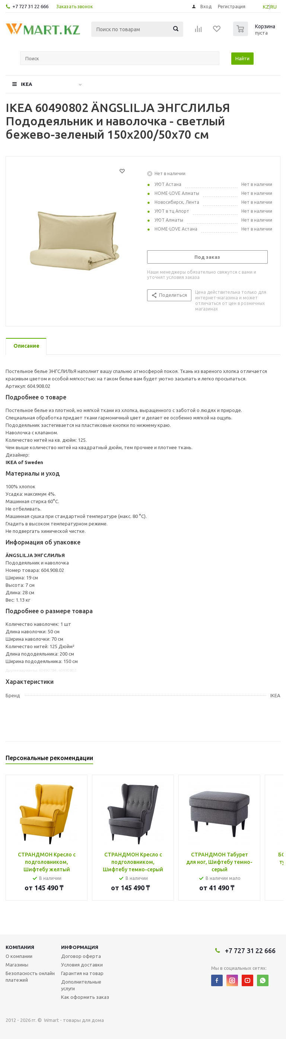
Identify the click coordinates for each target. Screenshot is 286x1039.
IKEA (26, 84)
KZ (266, 6)
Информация (79, 947)
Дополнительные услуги (81, 985)
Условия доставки (82, 964)
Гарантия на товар (82, 973)
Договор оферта (81, 956)
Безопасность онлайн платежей (30, 976)
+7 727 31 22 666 (30, 6)
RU (273, 6)
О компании (19, 956)
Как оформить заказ (85, 997)
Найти (242, 58)
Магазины (17, 964)
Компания (20, 947)
